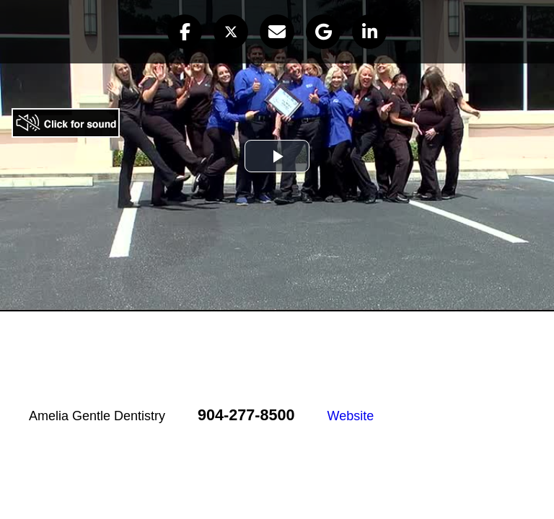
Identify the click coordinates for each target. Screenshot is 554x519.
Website (350, 416)
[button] (184, 31)
